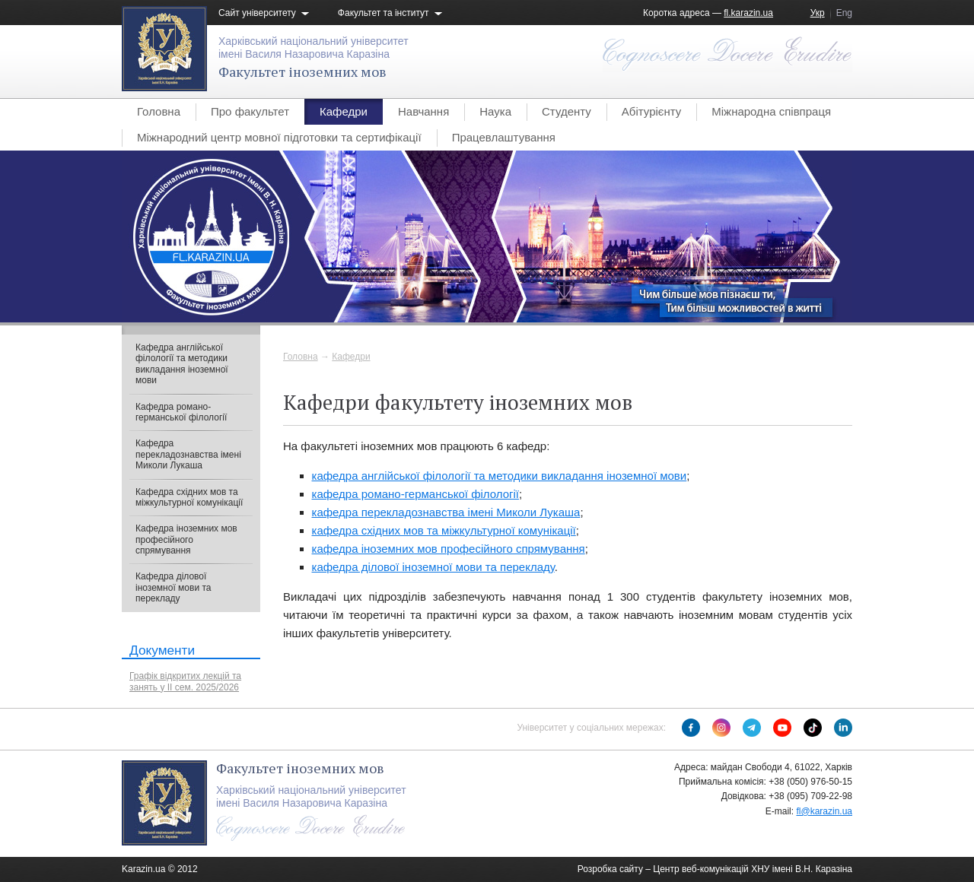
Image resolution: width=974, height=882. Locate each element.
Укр (817, 13)
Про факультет (250, 111)
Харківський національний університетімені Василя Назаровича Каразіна (313, 47)
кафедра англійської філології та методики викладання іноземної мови (499, 475)
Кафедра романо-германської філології (181, 412)
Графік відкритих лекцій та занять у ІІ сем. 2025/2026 (185, 681)
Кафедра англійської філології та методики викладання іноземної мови (181, 363)
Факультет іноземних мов (302, 71)
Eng (844, 13)
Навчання (423, 111)
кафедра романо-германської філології (415, 493)
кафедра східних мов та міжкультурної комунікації (444, 530)
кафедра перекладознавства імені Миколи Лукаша (446, 512)
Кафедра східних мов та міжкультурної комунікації (189, 497)
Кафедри (344, 111)
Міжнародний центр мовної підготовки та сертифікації (279, 137)
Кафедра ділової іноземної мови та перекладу (173, 587)
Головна (158, 111)
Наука (495, 111)
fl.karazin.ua (748, 13)
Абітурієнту (651, 111)
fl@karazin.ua (824, 811)
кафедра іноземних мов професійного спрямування (448, 548)
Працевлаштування (503, 137)
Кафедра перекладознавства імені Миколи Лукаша (188, 454)
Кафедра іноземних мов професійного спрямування (186, 539)
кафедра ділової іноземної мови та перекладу (433, 566)
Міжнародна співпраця (771, 111)
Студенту (566, 111)
